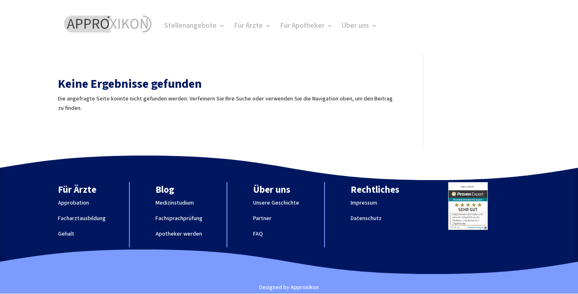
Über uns (355, 27)
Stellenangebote (190, 27)
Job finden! (448, 26)
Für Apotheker (302, 27)
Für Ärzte (248, 27)
